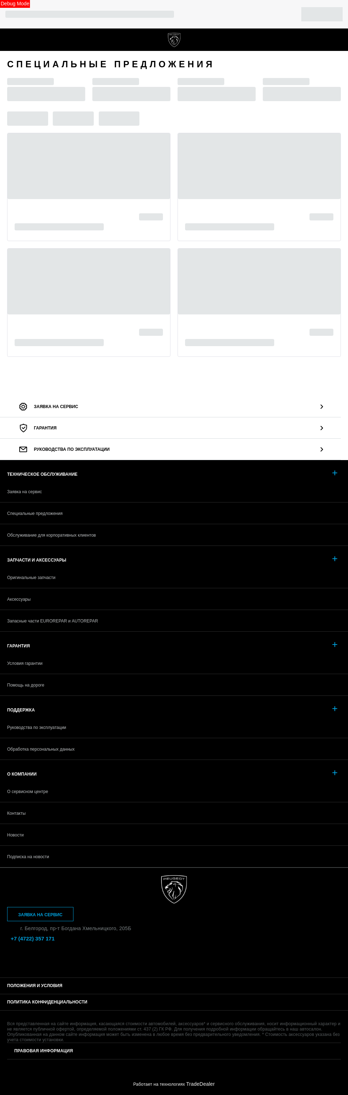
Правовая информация (43, 1050)
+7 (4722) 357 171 (337, 39)
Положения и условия (34, 985)
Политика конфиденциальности (47, 1002)
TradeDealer (200, 1084)
